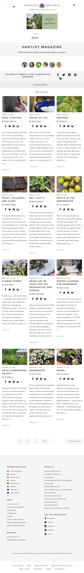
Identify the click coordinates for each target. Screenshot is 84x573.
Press (29, 565)
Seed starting (11, 118)
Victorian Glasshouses (52, 474)
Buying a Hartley (13, 504)
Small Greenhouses (51, 505)
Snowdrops (37, 370)
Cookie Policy (38, 569)
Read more (6, 170)
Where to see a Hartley (15, 519)
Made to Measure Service (16, 525)
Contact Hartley (18, 565)
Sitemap (48, 569)
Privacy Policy (24, 569)
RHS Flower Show (13, 537)
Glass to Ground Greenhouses (55, 499)
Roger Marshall (10, 121)
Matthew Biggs (10, 205)
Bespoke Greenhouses (52, 486)
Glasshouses (48, 477)
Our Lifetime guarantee (15, 507)
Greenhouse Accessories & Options (56, 508)
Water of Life (38, 118)
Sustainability (60, 569)
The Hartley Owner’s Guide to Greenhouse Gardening (28, 75)
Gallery (10, 516)
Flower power (12, 281)
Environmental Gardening (16, 540)
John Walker (9, 285)
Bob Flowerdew (37, 202)
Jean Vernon (36, 121)
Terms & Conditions (41, 565)
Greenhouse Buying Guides (16, 522)
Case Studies (11, 510)
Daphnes (62, 118)
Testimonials (11, 513)
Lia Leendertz (64, 205)
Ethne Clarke (64, 288)
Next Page (74, 441)
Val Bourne (63, 121)
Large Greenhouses (51, 502)
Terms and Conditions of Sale (61, 565)
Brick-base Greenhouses (52, 496)
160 (44, 441)
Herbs (61, 370)
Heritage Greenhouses (52, 471)
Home (37, 92)
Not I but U (37, 198)
